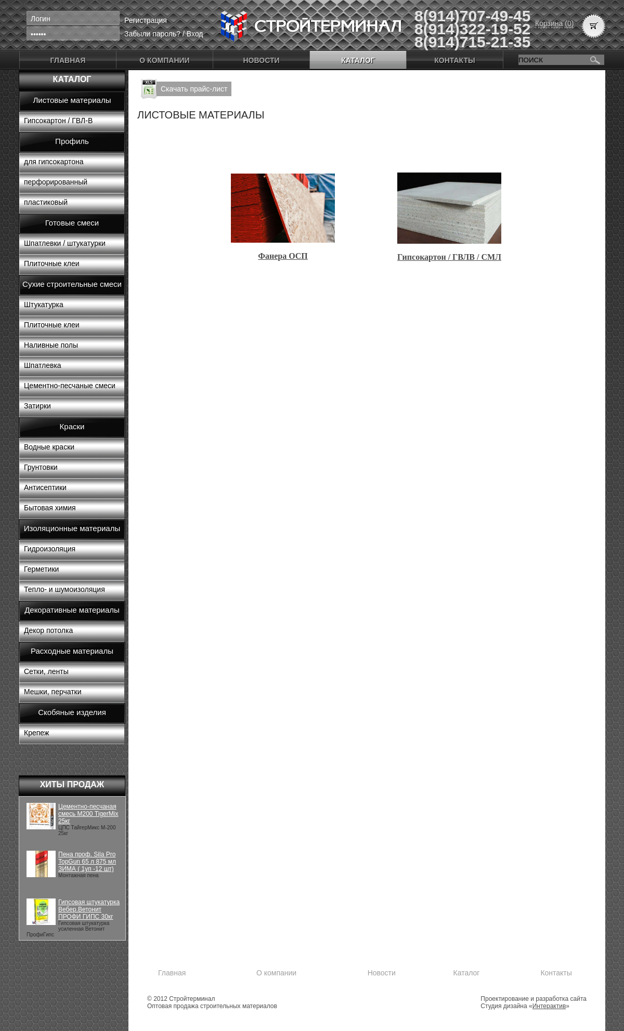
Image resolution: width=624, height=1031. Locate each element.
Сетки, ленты (46, 671)
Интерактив (549, 1006)
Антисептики (45, 487)
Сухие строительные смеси (72, 284)
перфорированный (55, 182)
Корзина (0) (554, 23)
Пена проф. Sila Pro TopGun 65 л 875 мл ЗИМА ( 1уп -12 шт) (87, 862)
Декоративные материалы (72, 609)
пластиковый (46, 202)
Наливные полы (51, 345)
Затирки (37, 406)
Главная (68, 60)
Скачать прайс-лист (194, 89)
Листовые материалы (72, 100)
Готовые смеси (72, 222)
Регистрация (145, 20)
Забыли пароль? (152, 34)
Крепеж (36, 733)
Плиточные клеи (52, 263)
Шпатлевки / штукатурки (65, 243)
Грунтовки (41, 467)
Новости (261, 60)
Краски (72, 426)
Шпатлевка (42, 365)
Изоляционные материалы (72, 528)
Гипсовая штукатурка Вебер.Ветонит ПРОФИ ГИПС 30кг (89, 909)
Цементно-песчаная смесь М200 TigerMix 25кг (88, 814)
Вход (195, 34)
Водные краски (49, 447)
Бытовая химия (50, 508)
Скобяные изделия (72, 712)
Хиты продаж (72, 784)
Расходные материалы (72, 650)
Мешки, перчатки (53, 692)
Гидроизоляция (49, 549)
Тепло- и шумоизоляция (64, 589)
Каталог (358, 60)
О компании (164, 60)
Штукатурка (43, 304)
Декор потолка (48, 630)
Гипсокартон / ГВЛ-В (58, 120)
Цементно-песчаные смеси (69, 385)
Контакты (454, 60)
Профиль (72, 141)
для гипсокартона (54, 161)
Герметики (41, 569)
